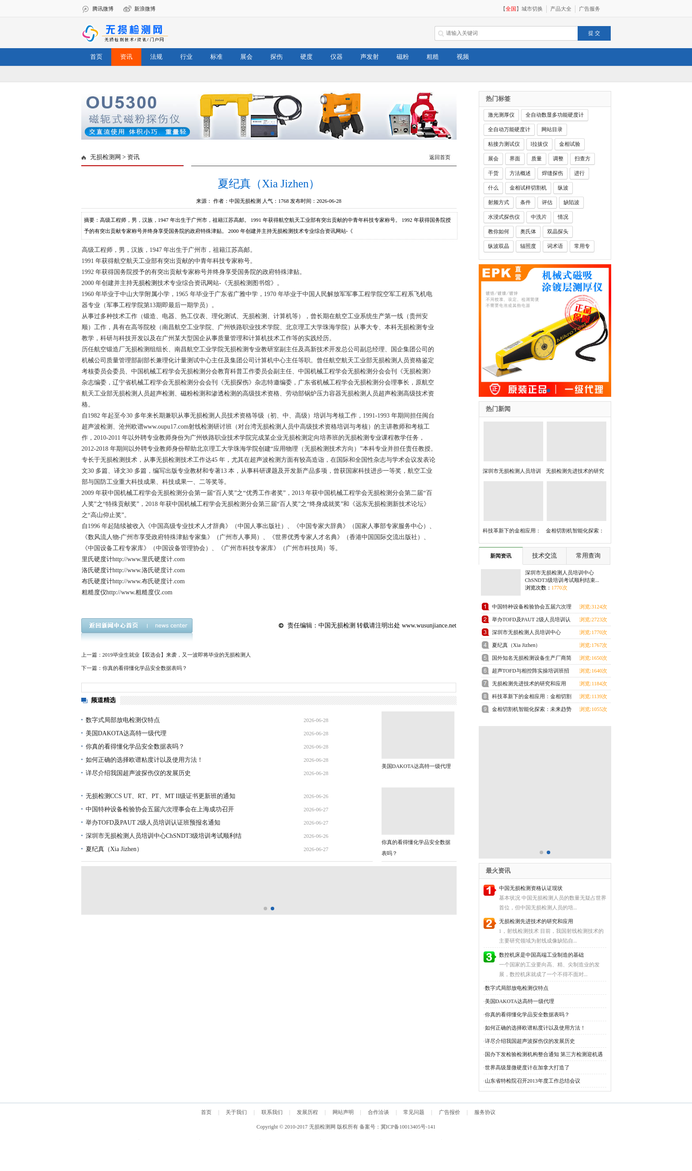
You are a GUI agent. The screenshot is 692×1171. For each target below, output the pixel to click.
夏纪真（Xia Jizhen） (114, 849)
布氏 (148, 581)
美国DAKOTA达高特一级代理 (126, 733)
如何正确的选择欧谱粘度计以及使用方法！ (144, 760)
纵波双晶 (498, 246)
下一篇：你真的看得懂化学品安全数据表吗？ (134, 668)
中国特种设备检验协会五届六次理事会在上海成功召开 (160, 809)
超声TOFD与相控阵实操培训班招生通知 (530, 672)
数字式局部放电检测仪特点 (123, 720)
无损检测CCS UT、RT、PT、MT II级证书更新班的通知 (161, 796)
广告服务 (589, 9)
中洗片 (539, 217)
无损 (138, 283)
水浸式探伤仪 (504, 217)
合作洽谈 (378, 1112)
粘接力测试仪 (504, 144)
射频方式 (498, 202)
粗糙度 (145, 592)
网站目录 (552, 129)
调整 (558, 159)
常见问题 (413, 1112)
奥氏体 (528, 231)
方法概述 (520, 173)
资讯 (126, 56)
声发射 (369, 56)
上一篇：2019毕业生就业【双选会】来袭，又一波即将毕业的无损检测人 (166, 655)
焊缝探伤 (552, 173)
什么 (493, 188)
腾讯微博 (102, 9)
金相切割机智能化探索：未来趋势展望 (531, 710)
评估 (547, 202)
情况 (563, 217)
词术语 (555, 246)
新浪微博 (144, 9)
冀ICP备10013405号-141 (408, 1127)
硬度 (306, 56)
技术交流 (544, 555)
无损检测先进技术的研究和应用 (529, 684)
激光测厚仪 (501, 115)
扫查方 (582, 159)
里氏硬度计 (97, 559)
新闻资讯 (500, 556)
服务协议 (484, 1112)
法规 (156, 56)
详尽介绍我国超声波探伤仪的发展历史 (138, 773)
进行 (579, 173)
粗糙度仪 (94, 592)
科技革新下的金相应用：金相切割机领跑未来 (531, 698)
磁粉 (403, 56)
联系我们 (272, 1112)
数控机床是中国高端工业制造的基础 (541, 955)
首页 (96, 56)
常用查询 (588, 555)
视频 (463, 56)
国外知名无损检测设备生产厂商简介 (531, 659)
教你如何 (498, 231)
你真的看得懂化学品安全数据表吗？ (135, 746)
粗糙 (433, 56)
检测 (151, 283)
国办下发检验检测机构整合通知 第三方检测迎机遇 (544, 1054)
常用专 (582, 246)
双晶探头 (557, 231)
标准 (216, 56)
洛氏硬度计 (97, 570)
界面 (515, 159)
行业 (186, 56)
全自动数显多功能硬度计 (555, 115)
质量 (536, 159)
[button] (265, 133)
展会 (246, 56)
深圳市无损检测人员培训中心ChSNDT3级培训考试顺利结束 (527, 634)
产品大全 (560, 9)
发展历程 (307, 1112)
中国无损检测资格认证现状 (531, 888)
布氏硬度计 (97, 581)
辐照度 (528, 246)
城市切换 (532, 9)
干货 (493, 173)
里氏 (148, 559)
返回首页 (439, 157)
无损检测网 (105, 157)
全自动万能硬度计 (509, 129)
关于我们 (236, 1112)
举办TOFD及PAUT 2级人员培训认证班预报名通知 (153, 822)
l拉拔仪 (539, 144)
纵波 (563, 188)
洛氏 (148, 570)
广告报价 (449, 1112)
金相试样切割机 (528, 188)
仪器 (336, 56)
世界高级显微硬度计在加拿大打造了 (527, 1068)
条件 (525, 202)
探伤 (276, 56)
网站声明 (343, 1112)
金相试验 (569, 144)
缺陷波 (571, 202)
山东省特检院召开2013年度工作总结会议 (532, 1081)
